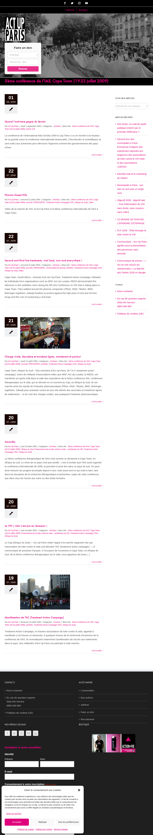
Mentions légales (61, 829)
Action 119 (30, 129)
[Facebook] (7, 733)
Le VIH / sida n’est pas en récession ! (26, 526)
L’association (87, 690)
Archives (57, 126)
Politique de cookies (25, 829)
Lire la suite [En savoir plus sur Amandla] (96, 486)
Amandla (10, 442)
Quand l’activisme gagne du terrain (25, 121)
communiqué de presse (56, 268)
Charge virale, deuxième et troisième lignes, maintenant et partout (43, 356)
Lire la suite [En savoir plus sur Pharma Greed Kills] (96, 220)
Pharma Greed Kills (16, 195)
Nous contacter (125, 291)
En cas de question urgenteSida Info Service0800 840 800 (131, 302)
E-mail (8, 771)
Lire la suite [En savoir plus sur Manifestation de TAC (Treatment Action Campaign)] (96, 651)
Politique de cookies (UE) (130, 313)
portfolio (70, 268)
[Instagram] (21, 733)
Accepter (16, 822)
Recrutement (87, 719)
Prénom (9, 759)
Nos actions (87, 697)
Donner (23, 68)
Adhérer (85, 704)
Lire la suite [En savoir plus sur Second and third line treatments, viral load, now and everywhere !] (96, 304)
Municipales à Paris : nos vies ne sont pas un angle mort (130, 189)
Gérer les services (13, 814)
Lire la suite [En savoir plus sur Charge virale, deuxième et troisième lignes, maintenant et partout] (96, 402)
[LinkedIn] (35, 733)
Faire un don (87, 712)
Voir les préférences (68, 822)
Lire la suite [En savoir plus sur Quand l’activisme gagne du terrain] (96, 155)
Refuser (43, 822)
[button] (79, 790)
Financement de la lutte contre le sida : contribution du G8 (59, 449)
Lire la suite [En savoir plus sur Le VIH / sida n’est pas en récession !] (96, 562)
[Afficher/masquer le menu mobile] (146, 19)
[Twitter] (14, 733)
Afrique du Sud (27, 449)
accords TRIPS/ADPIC (35, 202)
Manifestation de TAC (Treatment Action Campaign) (34, 617)
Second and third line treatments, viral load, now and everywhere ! (43, 260)
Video (91, 202)
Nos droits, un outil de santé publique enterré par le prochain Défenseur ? (131, 128)
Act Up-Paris (13, 126)
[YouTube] (28, 733)
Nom (42, 759)
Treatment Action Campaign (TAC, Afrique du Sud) (67, 202)
